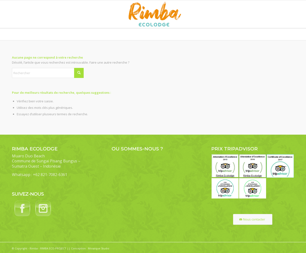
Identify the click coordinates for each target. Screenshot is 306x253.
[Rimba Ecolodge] (153, 14)
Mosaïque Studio (98, 248)
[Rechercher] (48, 73)
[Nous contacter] (252, 219)
